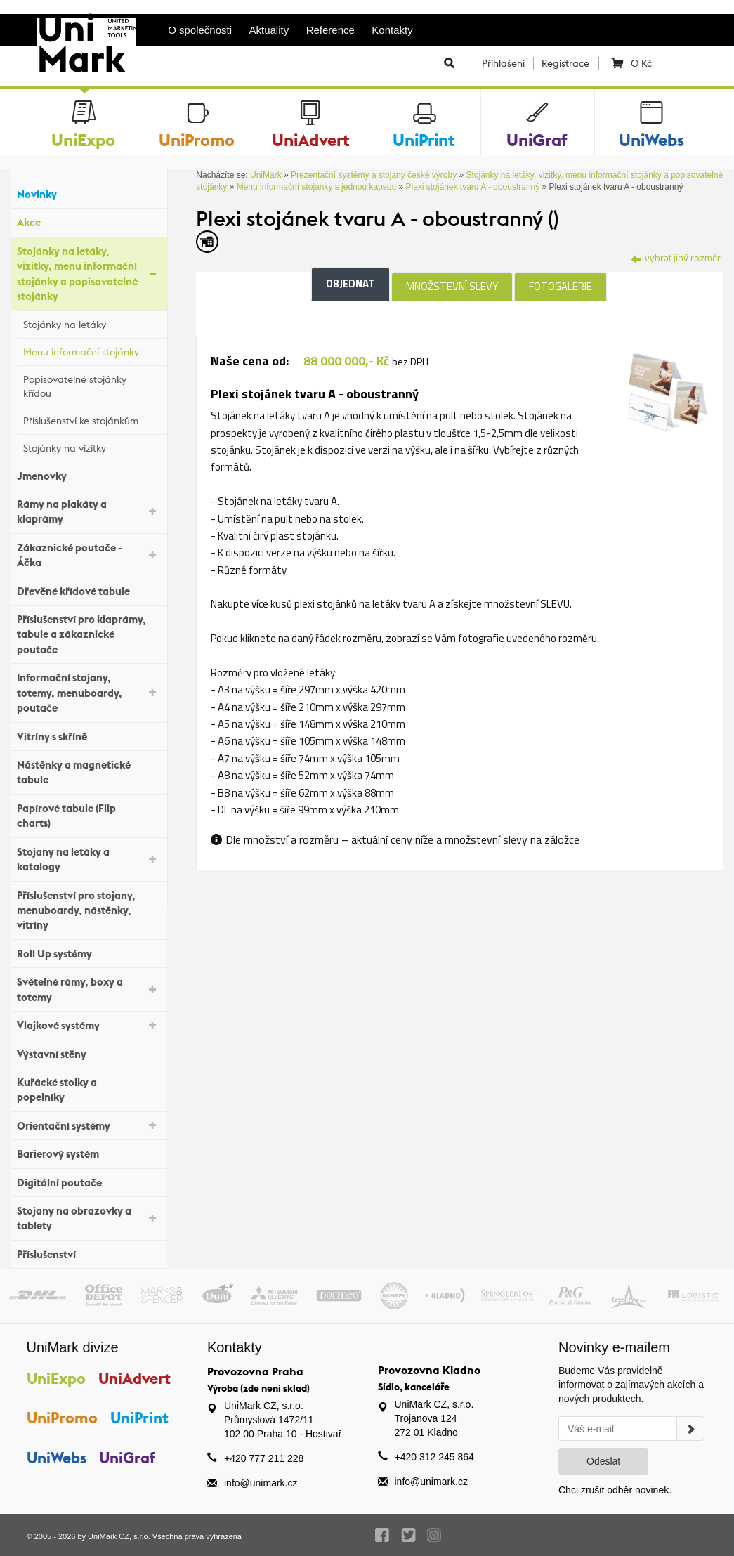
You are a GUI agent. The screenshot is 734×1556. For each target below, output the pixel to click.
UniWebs (56, 1457)
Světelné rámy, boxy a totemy (88, 989)
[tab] (667, 390)
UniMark (266, 175)
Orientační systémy (88, 1124)
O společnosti (200, 30)
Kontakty (392, 30)
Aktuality (269, 30)
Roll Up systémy (88, 952)
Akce (88, 221)
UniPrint (140, 1417)
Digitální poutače (88, 1180)
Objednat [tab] (350, 283)
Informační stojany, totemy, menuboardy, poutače (88, 692)
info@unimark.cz (260, 1483)
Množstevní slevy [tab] (452, 286)
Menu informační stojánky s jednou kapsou (316, 187)
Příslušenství (88, 1253)
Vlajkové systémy (88, 1024)
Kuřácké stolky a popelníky (88, 1090)
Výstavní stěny (88, 1052)
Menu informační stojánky (91, 350)
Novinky (88, 193)
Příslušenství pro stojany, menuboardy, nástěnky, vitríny (88, 910)
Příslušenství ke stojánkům (91, 418)
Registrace (565, 63)
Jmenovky (88, 474)
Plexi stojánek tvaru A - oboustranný (472, 187)
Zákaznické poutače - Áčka (88, 555)
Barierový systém (88, 1152)
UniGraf (128, 1457)
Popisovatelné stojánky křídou (91, 386)
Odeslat (603, 1461)
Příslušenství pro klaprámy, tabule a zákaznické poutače (88, 634)
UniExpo (56, 1378)
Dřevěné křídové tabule (88, 589)
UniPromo (62, 1417)
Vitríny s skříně (88, 734)
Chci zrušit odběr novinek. (614, 1490)
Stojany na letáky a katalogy (88, 859)
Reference (330, 30)
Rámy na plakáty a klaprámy (88, 511)
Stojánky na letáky (91, 322)
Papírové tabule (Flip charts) (88, 816)
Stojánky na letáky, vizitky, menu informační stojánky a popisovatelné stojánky (88, 273)
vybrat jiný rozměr (676, 257)
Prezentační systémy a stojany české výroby (374, 175)
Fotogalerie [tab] (560, 286)
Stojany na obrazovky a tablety (88, 1218)
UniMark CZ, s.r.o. (119, 1536)
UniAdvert (135, 1378)
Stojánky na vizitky (91, 446)
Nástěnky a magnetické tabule (88, 772)
